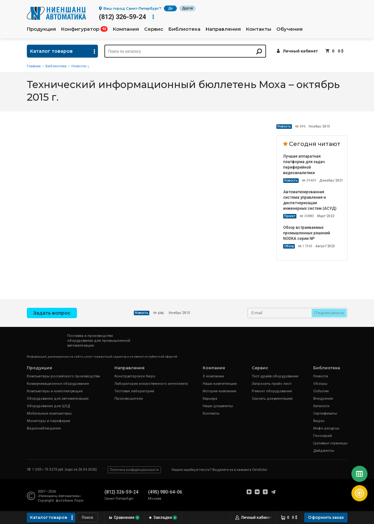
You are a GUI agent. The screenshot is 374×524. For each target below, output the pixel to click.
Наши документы (218, 406)
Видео (319, 421)
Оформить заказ (326, 517)
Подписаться (329, 312)
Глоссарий (322, 436)
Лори (78, 500)
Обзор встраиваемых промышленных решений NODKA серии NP (306, 233)
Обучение (289, 29)
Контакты (258, 29)
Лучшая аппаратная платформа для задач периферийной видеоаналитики (304, 164)
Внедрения (323, 398)
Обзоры (320, 384)
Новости (78, 66)
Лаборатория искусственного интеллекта (151, 384)
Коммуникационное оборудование (58, 384)
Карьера (210, 398)
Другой (187, 8)
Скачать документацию (272, 398)
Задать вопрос (51, 313)
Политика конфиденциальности (134, 470)
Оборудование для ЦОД (48, 406)
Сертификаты (325, 413)
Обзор (289, 246)
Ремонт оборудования (272, 391)
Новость (284, 126)
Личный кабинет (300, 51)
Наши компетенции (220, 384)
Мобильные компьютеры (49, 413)
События (321, 391)
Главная (34, 66)
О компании (213, 376)
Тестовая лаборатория (134, 391)
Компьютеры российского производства (63, 376)
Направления (223, 29)
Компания (126, 29)
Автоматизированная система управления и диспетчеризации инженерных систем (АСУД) (310, 200)
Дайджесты (323, 451)
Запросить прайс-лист (272, 384)
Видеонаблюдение (44, 428)
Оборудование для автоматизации (58, 398)
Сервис (153, 29)
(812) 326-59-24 (122, 17)
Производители (128, 398)
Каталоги (321, 406)
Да (170, 8)
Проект (289, 216)
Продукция (41, 29)
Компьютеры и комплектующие (55, 391)
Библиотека (184, 29)
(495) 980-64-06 (165, 492)
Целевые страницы (330, 443)
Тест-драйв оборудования (275, 376)
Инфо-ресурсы (326, 428)
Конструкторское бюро (134, 376)
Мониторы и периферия (48, 421)
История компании (219, 391)
